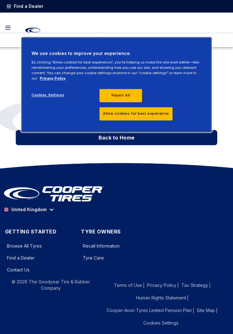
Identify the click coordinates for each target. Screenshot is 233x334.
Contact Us (18, 269)
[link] (24, 6)
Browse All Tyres (24, 246)
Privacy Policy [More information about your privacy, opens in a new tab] (53, 78)
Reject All (120, 95)
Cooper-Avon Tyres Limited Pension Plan (149, 310)
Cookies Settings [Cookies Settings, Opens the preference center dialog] (47, 95)
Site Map (206, 310)
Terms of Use (128, 285)
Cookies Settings (161, 323)
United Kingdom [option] (25, 209)
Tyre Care (93, 257)
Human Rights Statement (161, 297)
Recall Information (101, 246)
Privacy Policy (161, 285)
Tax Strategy (194, 285)
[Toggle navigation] (8, 27)
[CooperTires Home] (32, 30)
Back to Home (117, 137)
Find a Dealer (21, 257)
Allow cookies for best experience (136, 114)
